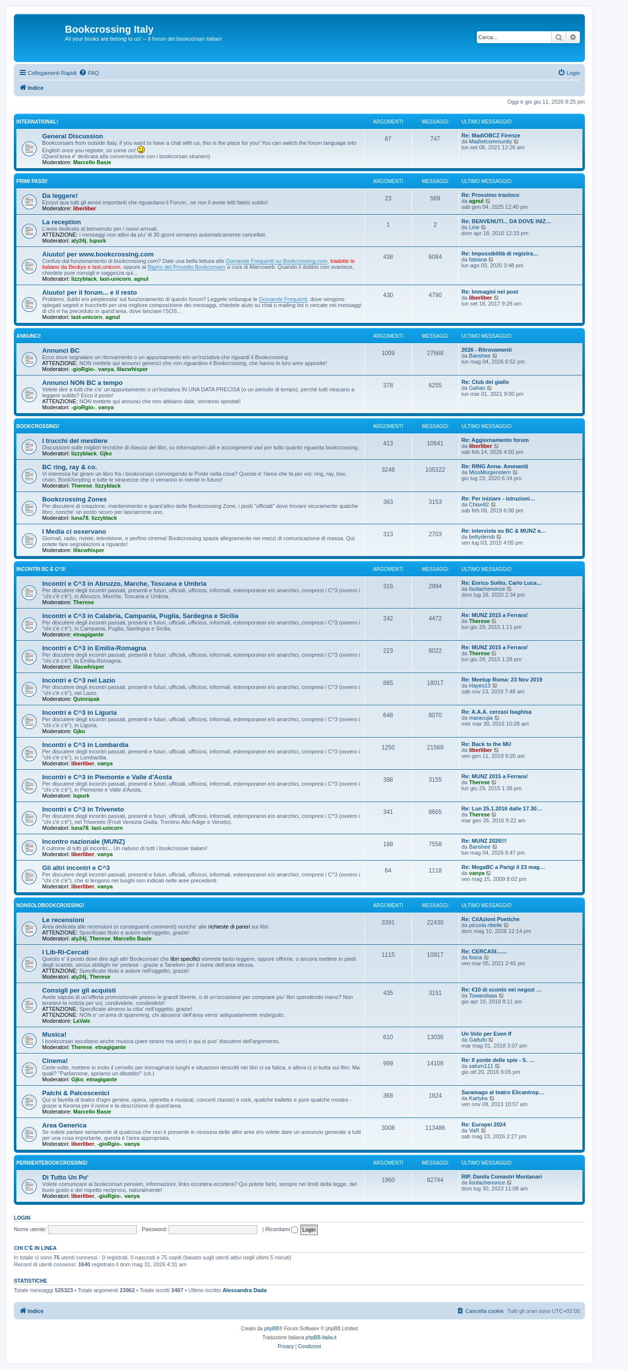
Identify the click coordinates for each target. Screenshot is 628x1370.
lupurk (97, 241)
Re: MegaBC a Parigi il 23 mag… (503, 867)
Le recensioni (63, 920)
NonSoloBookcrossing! (50, 905)
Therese (81, 486)
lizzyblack (84, 279)
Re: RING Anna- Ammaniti (494, 466)
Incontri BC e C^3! (41, 569)
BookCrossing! (37, 426)
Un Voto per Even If (486, 1034)
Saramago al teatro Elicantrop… (502, 1092)
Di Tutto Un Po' (65, 1177)
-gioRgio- (83, 369)
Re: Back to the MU (486, 744)
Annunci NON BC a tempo (82, 382)
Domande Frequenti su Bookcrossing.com (277, 261)
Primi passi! (32, 181)
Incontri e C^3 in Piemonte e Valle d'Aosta (107, 777)
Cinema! (55, 1060)
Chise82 (479, 504)
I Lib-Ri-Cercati (65, 952)
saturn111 (481, 1066)
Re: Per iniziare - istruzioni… (498, 498)
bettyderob (482, 537)
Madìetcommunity (490, 141)
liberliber (84, 208)
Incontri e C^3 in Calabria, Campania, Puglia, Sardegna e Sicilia (140, 616)
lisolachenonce (487, 589)
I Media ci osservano (74, 531)
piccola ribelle (485, 925)
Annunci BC (60, 350)
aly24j (79, 241)
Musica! (54, 1034)
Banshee (479, 356)
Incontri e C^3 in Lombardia (85, 744)
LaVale (81, 1021)
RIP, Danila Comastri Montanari (501, 1177)
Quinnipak (86, 699)
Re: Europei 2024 (483, 1124)
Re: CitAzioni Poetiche (490, 919)
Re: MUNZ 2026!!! (484, 841)
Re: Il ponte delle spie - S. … (497, 1060)
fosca (475, 957)
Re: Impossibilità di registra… (499, 253)
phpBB (271, 1328)
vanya (106, 369)
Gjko (106, 453)
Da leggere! (60, 195)
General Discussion (72, 136)
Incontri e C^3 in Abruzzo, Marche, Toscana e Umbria (124, 583)
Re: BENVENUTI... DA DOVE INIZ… (506, 221)
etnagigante (88, 634)
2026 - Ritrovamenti (486, 350)
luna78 (80, 518)
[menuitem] (89, 73)
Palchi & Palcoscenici (76, 1093)
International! (37, 122)
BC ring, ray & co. (69, 467)
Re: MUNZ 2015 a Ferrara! (494, 615)
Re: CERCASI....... (484, 951)
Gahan (477, 388)
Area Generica (64, 1125)
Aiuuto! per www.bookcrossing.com (98, 254)
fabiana (478, 259)
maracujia (481, 718)
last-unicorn (115, 279)
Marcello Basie (92, 162)
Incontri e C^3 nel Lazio (78, 680)
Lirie (474, 227)
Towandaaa (483, 995)
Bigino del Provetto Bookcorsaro (187, 267)
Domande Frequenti (283, 299)
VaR (474, 1130)
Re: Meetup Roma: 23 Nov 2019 (501, 680)
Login (22, 1218)
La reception (61, 222)
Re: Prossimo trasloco (490, 195)
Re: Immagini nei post (489, 292)
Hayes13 (479, 685)
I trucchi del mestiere (75, 440)
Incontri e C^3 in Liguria (79, 712)
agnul (476, 201)
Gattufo (478, 1040)
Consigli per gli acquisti (79, 990)
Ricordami (281, 1229)
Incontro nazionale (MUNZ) (83, 841)
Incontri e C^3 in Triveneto (83, 809)
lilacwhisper (132, 369)
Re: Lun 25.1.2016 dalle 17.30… (501, 808)
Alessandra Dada (245, 1290)
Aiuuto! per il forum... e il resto (89, 292)
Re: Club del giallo (485, 382)
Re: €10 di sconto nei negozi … (501, 990)
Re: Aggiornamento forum (495, 440)
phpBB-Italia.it (321, 1337)
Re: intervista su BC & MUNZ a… (503, 531)
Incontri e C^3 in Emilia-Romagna (94, 648)
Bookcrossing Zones (74, 499)
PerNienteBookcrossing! (52, 1163)
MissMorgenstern (490, 472)
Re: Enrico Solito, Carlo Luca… (501, 583)
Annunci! (28, 336)
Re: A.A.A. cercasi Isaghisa (496, 712)
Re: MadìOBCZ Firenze (490, 135)
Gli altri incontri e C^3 (76, 868)
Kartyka (478, 1098)
